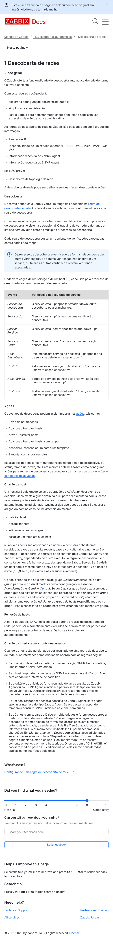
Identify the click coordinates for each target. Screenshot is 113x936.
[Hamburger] (105, 22)
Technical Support (16, 910)
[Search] (95, 21)
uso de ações (97, 471)
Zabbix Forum (89, 917)
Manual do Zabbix (16, 36)
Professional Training (94, 910)
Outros (44, 588)
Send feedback (56, 844)
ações (80, 413)
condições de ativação (19, 475)
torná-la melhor (48, 9)
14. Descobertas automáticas (52, 36)
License (74, 933)
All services (12, 917)
